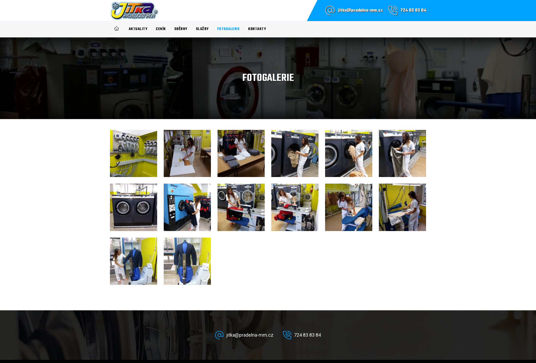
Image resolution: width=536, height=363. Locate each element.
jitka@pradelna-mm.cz (360, 10)
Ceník (161, 29)
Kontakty (257, 29)
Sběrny (180, 29)
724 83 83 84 (413, 10)
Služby (202, 29)
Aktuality (138, 29)
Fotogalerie (228, 29)
